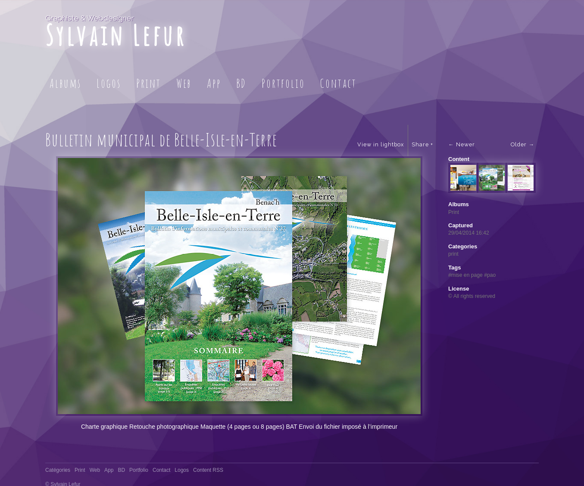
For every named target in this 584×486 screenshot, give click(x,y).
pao (491, 275)
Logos (109, 83)
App (214, 83)
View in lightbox (380, 144)
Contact (338, 83)
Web (184, 83)
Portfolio (283, 83)
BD (241, 83)
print (453, 254)
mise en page (467, 275)
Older (519, 144)
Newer (465, 144)
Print (148, 83)
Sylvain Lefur (115, 35)
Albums (65, 83)
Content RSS (208, 461)
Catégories (57, 461)
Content (458, 159)
